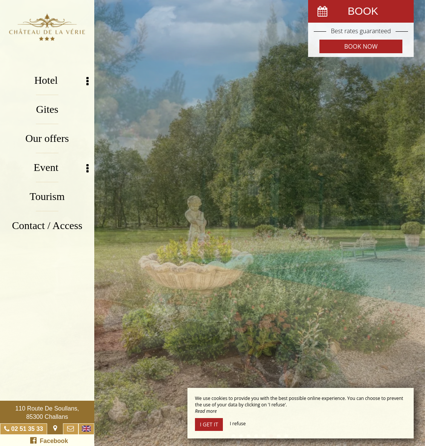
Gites (47, 109)
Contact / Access (47, 225)
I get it (209, 424)
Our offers (47, 138)
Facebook (49, 440)
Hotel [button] (61, 80)
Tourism (47, 196)
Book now (360, 46)
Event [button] (61, 167)
